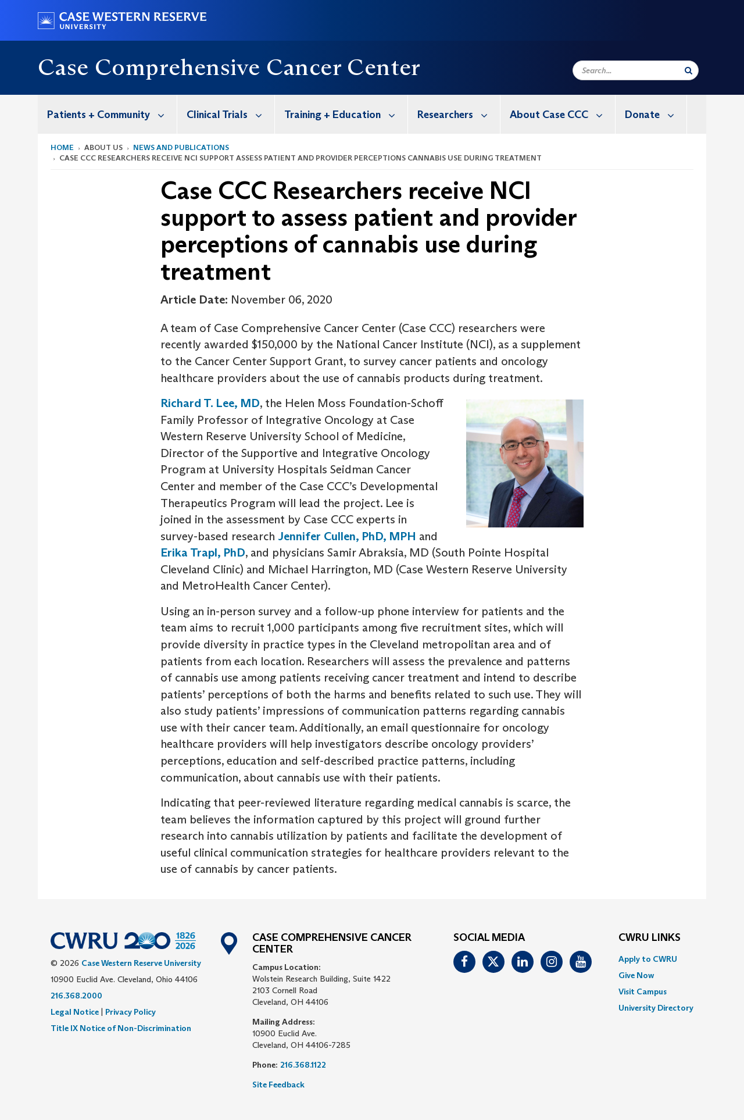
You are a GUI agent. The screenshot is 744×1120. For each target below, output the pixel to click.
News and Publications (181, 147)
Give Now (636, 975)
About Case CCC (562, 114)
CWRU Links (649, 938)
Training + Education (345, 114)
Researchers (458, 114)
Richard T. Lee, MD (210, 403)
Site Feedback (278, 1084)
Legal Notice (75, 1012)
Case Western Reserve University (141, 963)
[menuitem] (107, 114)
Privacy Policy (130, 1012)
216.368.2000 (76, 995)
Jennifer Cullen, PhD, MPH (347, 536)
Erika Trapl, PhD (202, 552)
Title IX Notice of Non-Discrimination (121, 1028)
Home (62, 147)
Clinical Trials (230, 114)
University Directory (655, 1008)
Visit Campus (642, 991)
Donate (655, 114)
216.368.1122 (303, 1065)
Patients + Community (112, 114)
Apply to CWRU (647, 959)
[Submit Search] (688, 70)
